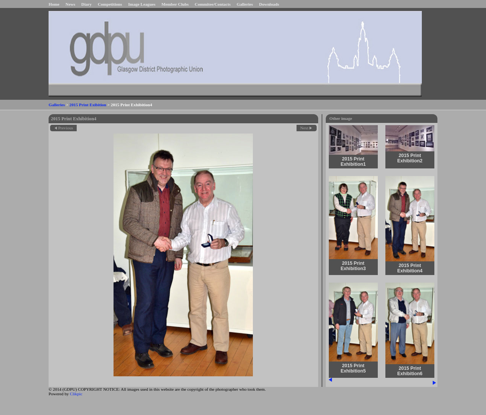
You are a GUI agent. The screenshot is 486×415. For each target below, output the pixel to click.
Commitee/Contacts (212, 4)
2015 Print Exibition (87, 104)
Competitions (110, 4)
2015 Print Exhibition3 (353, 266)
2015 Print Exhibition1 (353, 161)
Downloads (269, 4)
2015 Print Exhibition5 (353, 368)
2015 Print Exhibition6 (409, 371)
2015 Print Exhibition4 (409, 268)
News (70, 4)
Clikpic (76, 393)
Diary (86, 4)
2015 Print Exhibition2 (409, 158)
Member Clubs (175, 4)
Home (54, 4)
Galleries (245, 4)
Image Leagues (141, 4)
